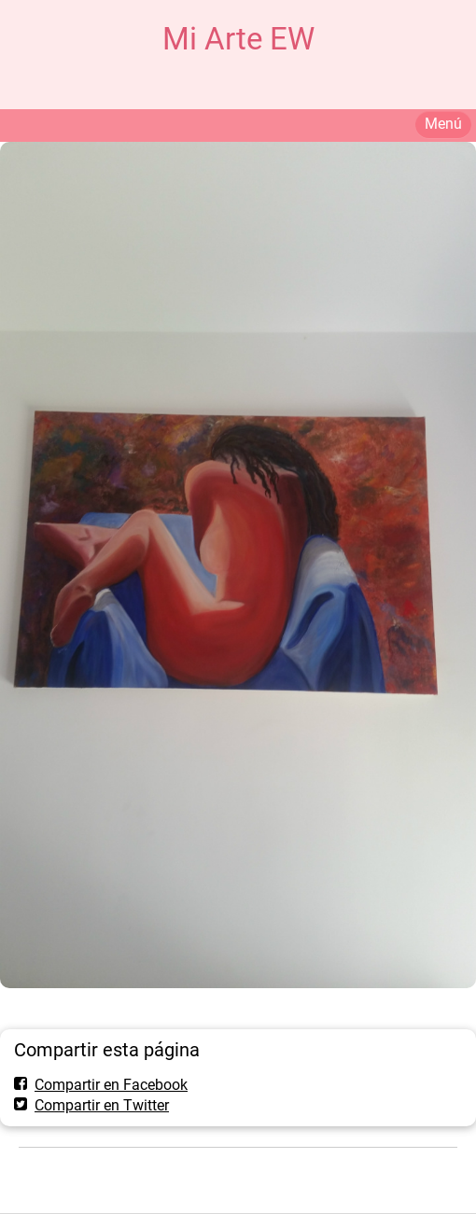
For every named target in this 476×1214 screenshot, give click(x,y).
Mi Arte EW (238, 39)
